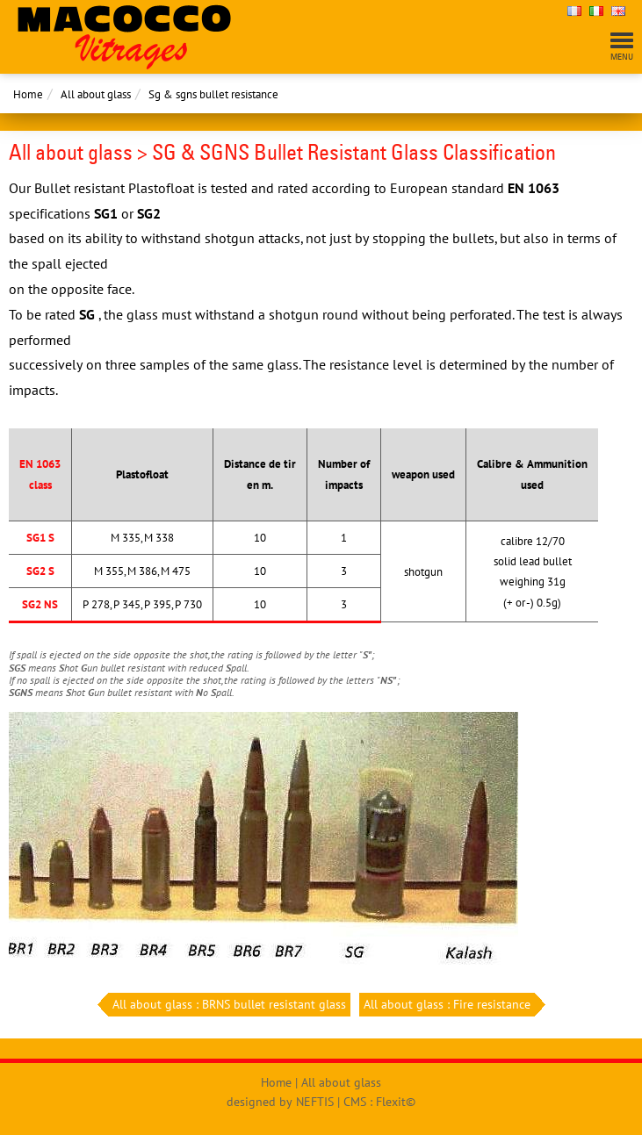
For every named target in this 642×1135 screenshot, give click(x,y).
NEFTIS (315, 1102)
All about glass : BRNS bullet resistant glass (227, 1004)
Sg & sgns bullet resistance (213, 94)
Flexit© (395, 1102)
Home (28, 94)
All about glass (96, 94)
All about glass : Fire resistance (449, 1004)
